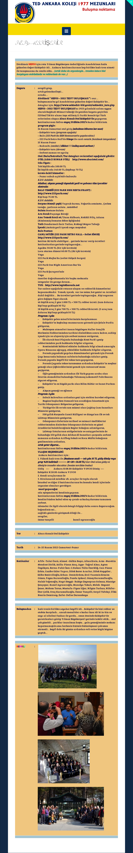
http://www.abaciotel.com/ (88, 159)
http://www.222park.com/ (53, 193)
